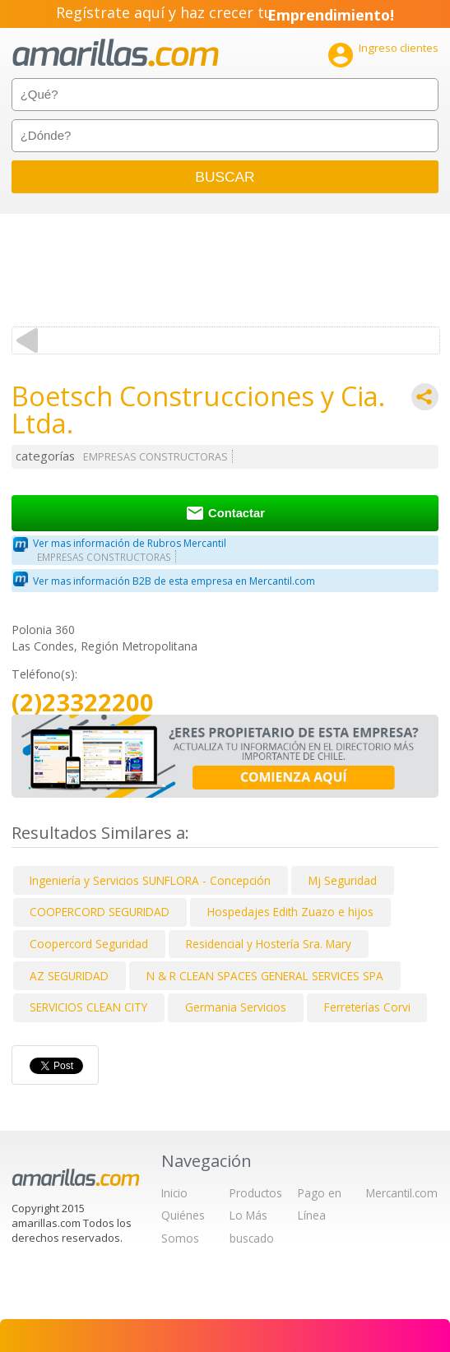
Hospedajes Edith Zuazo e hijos (290, 911)
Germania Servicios (235, 1007)
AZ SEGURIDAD (69, 976)
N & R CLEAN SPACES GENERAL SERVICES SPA (264, 976)
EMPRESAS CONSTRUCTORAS (155, 457)
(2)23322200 (83, 703)
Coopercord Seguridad (89, 943)
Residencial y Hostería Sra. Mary (268, 943)
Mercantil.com (402, 1193)
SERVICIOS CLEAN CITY (88, 1007)
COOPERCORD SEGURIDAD (99, 911)
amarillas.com (116, 53)
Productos (256, 1193)
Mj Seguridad (343, 880)
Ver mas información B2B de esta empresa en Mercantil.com (174, 581)
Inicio (174, 1193)
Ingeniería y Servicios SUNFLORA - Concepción (150, 880)
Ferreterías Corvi (367, 1007)
